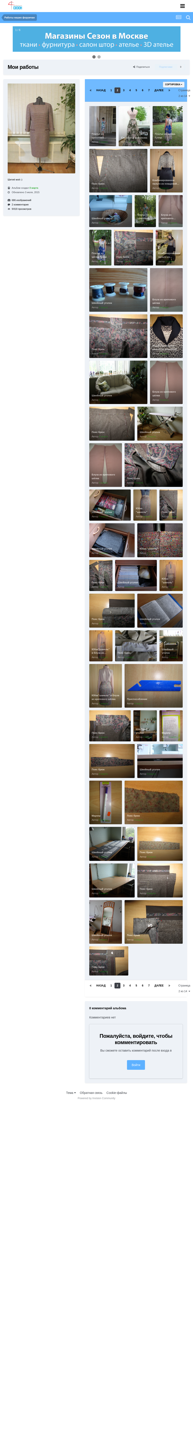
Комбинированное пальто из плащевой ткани (164, 184)
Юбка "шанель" (149, 548)
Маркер (166, 733)
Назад (101, 90)
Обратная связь (91, 1093)
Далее (159, 90)
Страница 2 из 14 (184, 93)
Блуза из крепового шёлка (167, 218)
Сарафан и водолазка (134, 137)
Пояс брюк (98, 183)
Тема (71, 1093)
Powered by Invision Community (96, 1098)
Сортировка (173, 84)
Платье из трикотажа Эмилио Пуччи (100, 137)
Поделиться (141, 67)
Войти (136, 1065)
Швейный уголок (102, 218)
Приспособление (137, 699)
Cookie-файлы (116, 1093)
